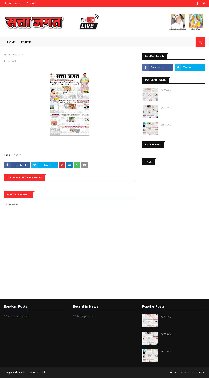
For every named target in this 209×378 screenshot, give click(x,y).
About (18, 3)
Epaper (17, 54)
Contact (30, 3)
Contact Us (198, 372)
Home (7, 3)
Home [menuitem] (11, 42)
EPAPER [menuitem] (26, 42)
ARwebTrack (38, 372)
